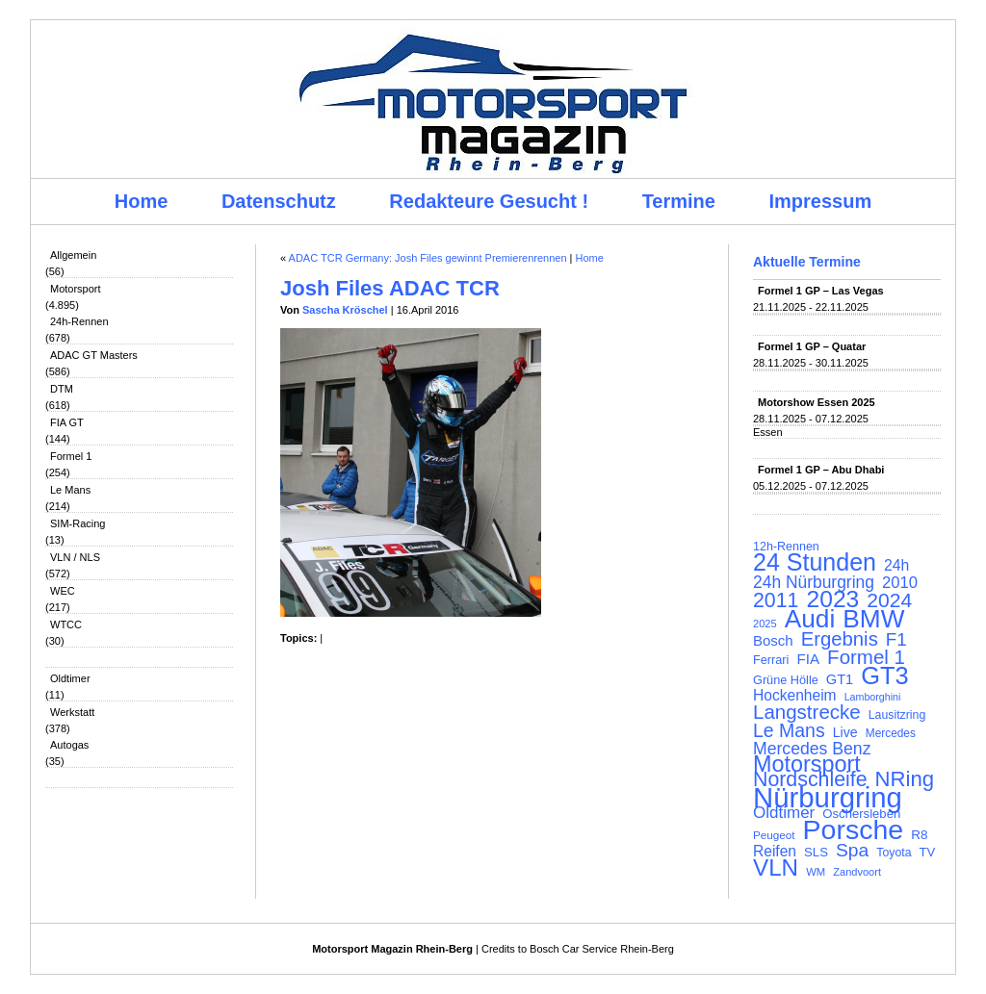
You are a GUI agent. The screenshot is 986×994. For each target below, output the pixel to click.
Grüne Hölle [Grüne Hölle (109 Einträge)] (785, 680)
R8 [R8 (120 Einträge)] (919, 835)
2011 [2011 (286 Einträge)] (775, 600)
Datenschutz (278, 201)
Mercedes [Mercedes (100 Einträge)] (891, 733)
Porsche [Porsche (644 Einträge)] (853, 829)
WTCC (66, 624)
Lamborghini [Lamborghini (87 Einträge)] (872, 696)
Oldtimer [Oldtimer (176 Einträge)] (784, 813)
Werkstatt (72, 712)
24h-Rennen (79, 321)
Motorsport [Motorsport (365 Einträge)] (807, 764)
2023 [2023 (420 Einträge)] (833, 599)
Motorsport (75, 288)
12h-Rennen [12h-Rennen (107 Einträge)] (786, 546)
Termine (678, 201)
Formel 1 (70, 456)
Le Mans (70, 490)
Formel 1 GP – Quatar (812, 346)
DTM (61, 389)
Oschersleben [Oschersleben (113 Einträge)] (861, 813)
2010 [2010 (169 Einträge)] (900, 583)
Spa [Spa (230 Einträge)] (852, 850)
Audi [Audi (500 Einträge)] (810, 618)
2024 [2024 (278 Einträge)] (889, 600)
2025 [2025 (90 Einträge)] (765, 623)
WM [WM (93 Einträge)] (815, 872)
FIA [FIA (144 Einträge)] (807, 659)
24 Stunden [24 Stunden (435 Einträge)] (814, 562)
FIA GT (67, 422)
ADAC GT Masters (94, 355)
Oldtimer (70, 678)
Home (142, 201)
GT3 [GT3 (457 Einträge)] (884, 675)
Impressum (820, 201)
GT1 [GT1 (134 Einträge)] (839, 679)
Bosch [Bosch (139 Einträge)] (773, 641)
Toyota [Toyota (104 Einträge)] (893, 852)
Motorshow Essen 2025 (816, 402)
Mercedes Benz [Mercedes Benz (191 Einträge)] (811, 748)
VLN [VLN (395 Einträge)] (775, 868)
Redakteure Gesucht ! (488, 201)
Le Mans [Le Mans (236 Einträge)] (789, 730)
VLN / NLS (75, 557)
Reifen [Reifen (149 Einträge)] (774, 851)
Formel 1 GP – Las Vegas (821, 290)
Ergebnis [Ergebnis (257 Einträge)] (839, 639)
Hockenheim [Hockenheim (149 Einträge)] (795, 695)
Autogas (69, 745)
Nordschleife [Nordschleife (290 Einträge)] (810, 779)
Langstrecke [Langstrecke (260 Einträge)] (807, 712)
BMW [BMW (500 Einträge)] (873, 618)
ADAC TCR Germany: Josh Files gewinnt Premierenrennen (428, 258)
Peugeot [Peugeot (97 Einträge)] (774, 834)
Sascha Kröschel (345, 310)
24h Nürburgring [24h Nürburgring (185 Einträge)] (813, 582)
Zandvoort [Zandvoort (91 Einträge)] (857, 872)
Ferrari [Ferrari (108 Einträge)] (771, 659)
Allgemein (73, 255)
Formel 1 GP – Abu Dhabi (821, 469)
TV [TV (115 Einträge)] (928, 852)
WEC (62, 591)
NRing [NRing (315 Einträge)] (905, 779)
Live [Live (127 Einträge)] (845, 732)
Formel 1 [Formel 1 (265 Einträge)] (866, 657)
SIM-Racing (77, 523)
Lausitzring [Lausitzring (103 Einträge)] (897, 715)
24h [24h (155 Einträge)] (896, 565)
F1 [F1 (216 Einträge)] (896, 640)
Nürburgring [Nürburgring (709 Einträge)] (827, 797)
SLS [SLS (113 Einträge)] (816, 852)
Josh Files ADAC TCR (390, 288)
